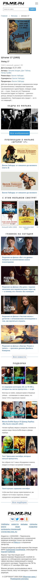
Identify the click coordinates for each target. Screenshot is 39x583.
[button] (35, 119)
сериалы (33, 524)
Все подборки (19, 502)
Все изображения (19, 133)
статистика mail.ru (9, 532)
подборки (33, 527)
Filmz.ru (17, 542)
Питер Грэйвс (6, 73)
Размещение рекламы (19, 579)
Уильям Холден (14, 70)
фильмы (24, 524)
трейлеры (5, 524)
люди (17, 527)
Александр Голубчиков (15, 550)
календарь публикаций (11, 529)
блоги (3, 527)
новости (15, 524)
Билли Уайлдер (17, 75)
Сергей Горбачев (8, 552)
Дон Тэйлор (25, 70)
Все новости (19, 357)
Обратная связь (29, 577)
